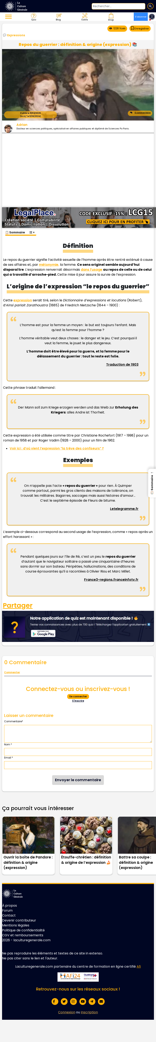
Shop (110, 17)
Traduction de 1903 (122, 364)
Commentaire (13, 721)
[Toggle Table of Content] (31, 230)
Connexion (66, 1012)
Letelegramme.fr (124, 508)
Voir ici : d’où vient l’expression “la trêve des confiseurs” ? (57, 448)
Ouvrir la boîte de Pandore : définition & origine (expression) (28, 862)
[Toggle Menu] (8, 17)
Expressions (16, 35)
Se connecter (78, 696)
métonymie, (49, 264)
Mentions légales (15, 925)
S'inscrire (78, 700)
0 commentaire (140, 113)
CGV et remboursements (22, 935)
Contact (9, 915)
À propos (9, 905)
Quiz (33, 17)
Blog (58, 17)
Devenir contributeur (19, 920)
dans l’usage (91, 269)
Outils (84, 17)
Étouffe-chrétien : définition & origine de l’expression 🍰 (86, 860)
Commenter (12, 672)
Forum (7, 910)
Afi (139, 966)
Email (8, 757)
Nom (8, 744)
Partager (18, 605)
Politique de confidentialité (23, 930)
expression (22, 300)
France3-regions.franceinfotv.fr (111, 579)
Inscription (89, 1012)
